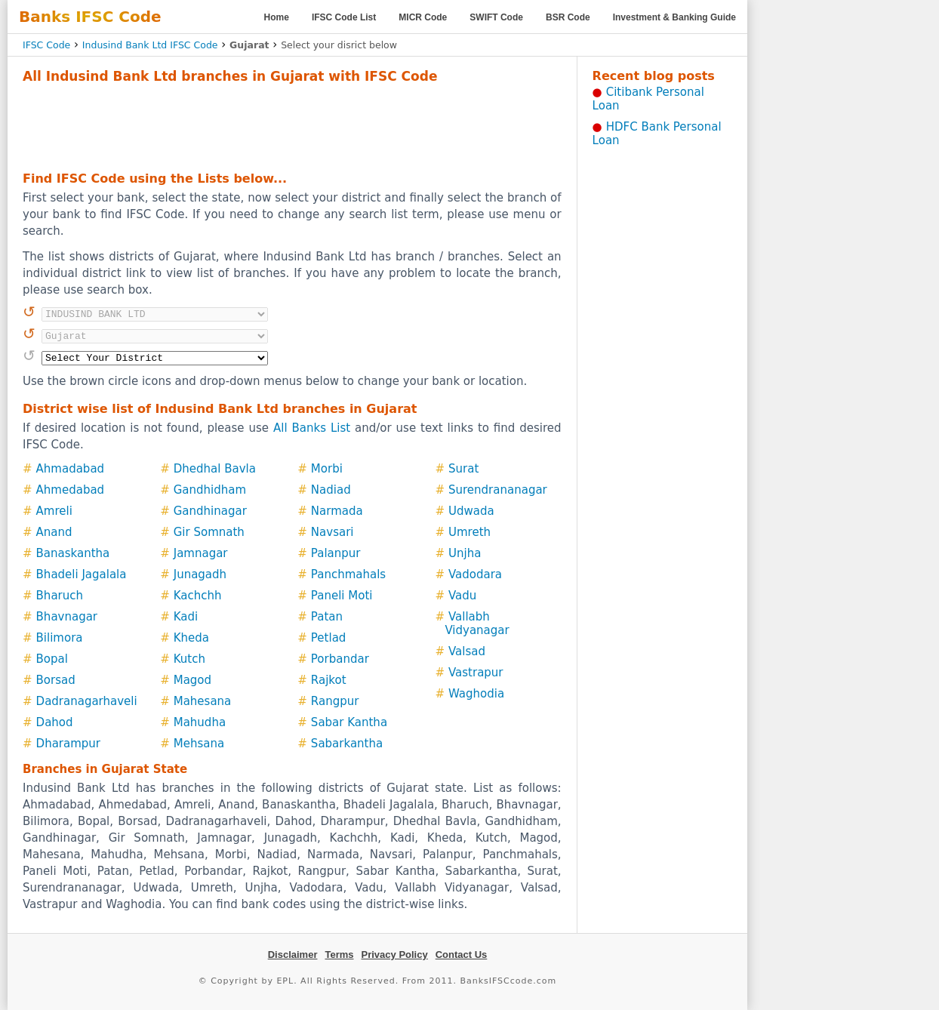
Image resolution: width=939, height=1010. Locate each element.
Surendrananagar (497, 490)
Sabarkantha (347, 743)
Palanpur (336, 553)
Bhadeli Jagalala (81, 574)
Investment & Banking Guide (674, 17)
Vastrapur (475, 672)
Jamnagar (201, 553)
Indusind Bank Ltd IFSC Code (150, 45)
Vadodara (475, 574)
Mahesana (203, 701)
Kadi (186, 617)
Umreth (469, 532)
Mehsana (199, 743)
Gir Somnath (209, 532)
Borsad (55, 680)
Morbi (327, 469)
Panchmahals (348, 574)
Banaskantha (73, 553)
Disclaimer (293, 954)
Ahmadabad (70, 469)
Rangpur (335, 701)
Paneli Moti (342, 595)
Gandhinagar (210, 511)
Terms (339, 954)
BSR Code (568, 17)
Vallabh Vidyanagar (477, 623)
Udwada (471, 511)
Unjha (464, 553)
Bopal (52, 659)
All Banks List (311, 428)
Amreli (54, 511)
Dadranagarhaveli (86, 701)
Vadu (462, 595)
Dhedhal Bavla (215, 469)
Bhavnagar (66, 617)
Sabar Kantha (349, 722)
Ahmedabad (70, 490)
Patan (327, 617)
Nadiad (331, 490)
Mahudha (200, 722)
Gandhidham (210, 490)
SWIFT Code (496, 17)
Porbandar (340, 659)
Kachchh (198, 595)
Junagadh (200, 574)
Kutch (189, 659)
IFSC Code (46, 45)
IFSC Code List (344, 17)
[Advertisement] (292, 125)
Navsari (332, 532)
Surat (463, 469)
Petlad (328, 638)
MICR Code (423, 17)
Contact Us (462, 954)
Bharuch (59, 595)
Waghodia (476, 694)
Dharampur (68, 743)
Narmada (337, 511)
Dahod (54, 722)
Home (276, 17)
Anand (54, 532)
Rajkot (328, 680)
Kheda (191, 638)
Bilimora (59, 638)
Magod (192, 680)
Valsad (466, 651)
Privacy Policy (395, 954)
